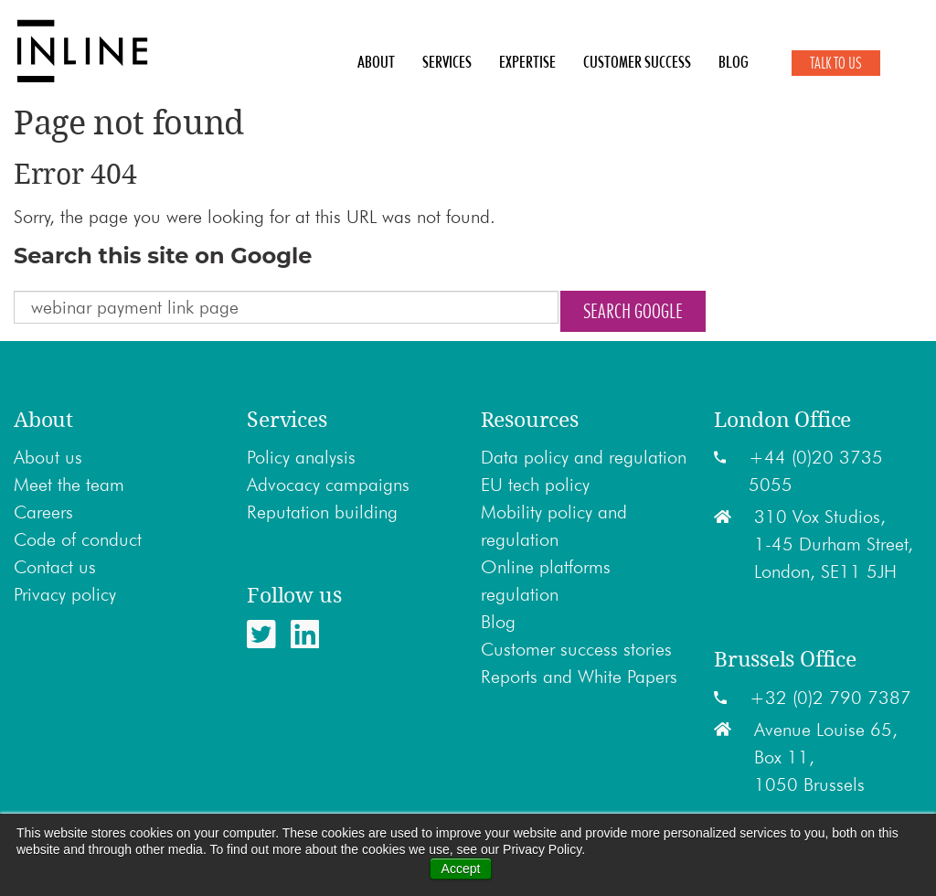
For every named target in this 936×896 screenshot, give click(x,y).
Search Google (633, 311)
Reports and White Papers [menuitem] (579, 677)
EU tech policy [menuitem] (535, 485)
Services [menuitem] (447, 62)
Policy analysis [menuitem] (301, 457)
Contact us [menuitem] (55, 567)
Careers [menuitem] (43, 512)
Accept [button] (461, 868)
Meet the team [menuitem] (69, 485)
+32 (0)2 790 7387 (830, 698)
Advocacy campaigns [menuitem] (328, 485)
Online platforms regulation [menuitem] (546, 580)
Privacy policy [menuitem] (65, 594)
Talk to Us (836, 63)
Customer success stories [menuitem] (576, 649)
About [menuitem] (376, 62)
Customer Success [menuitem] (637, 62)
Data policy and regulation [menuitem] (583, 457)
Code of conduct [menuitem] (78, 539)
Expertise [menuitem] (527, 62)
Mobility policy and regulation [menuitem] (554, 525)
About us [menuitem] (48, 457)
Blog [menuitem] (733, 62)
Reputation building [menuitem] (322, 512)
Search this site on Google (163, 255)
